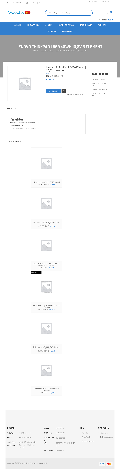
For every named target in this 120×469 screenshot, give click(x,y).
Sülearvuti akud (47, 51)
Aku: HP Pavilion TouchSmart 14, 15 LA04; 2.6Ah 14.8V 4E (46, 264)
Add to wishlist (64, 91)
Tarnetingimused (88, 441)
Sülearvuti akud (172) (99, 90)
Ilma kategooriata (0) (99, 79)
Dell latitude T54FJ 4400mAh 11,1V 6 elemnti (46, 389)
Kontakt (85, 433)
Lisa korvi (55, 91)
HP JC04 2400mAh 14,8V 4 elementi (46, 182)
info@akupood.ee (40, 3)
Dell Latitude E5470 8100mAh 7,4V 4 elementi (46, 223)
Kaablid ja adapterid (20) (99, 84)
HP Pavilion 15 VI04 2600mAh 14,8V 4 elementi (46, 306)
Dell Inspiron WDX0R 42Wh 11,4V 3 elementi (46, 348)
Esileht (35, 51)
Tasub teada (86, 437)
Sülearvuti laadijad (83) (99, 95)
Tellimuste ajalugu (106, 437)
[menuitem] (17, 25)
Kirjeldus (11, 108)
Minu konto (104, 433)
